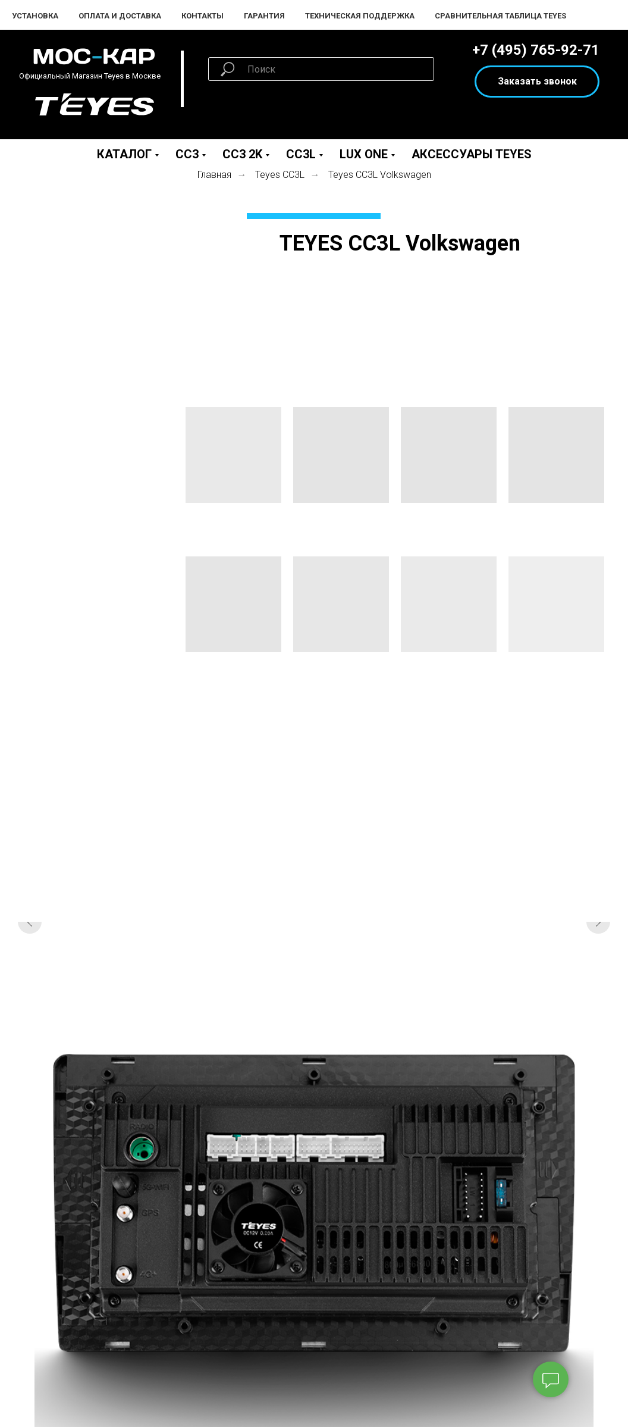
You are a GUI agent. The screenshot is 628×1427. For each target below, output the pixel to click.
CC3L (301, 154)
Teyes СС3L (279, 174)
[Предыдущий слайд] (30, 922)
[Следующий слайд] (598, 922)
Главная (214, 174)
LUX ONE (364, 154)
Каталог (124, 154)
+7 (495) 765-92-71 (535, 50)
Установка (35, 15)
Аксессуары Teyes (472, 154)
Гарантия (264, 15)
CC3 (187, 154)
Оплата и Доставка (119, 15)
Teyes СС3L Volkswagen (379, 174)
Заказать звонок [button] (537, 81)
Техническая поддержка (360, 15)
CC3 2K (242, 154)
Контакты (202, 15)
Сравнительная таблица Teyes (500, 15)
